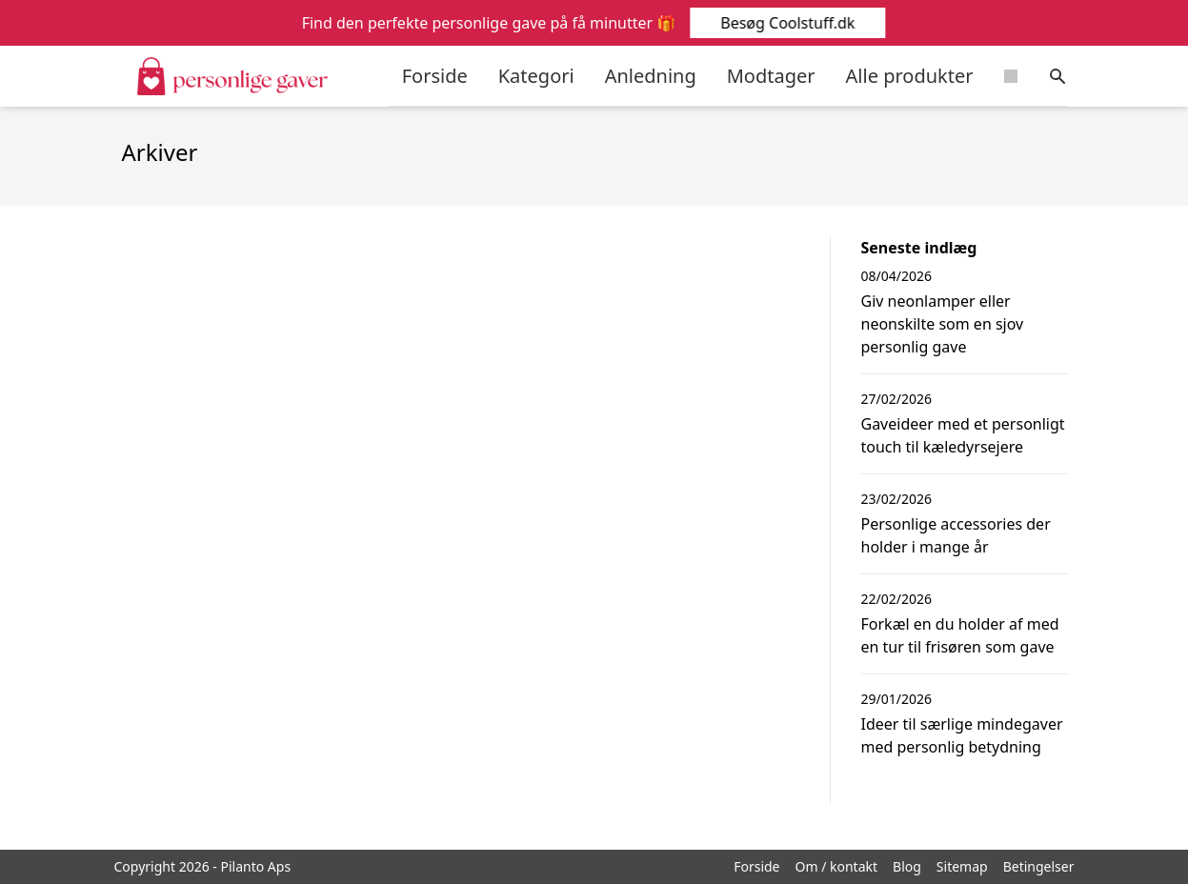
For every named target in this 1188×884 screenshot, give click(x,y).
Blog (907, 866)
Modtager (771, 76)
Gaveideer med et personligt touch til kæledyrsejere (963, 435)
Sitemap (962, 866)
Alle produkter (910, 76)
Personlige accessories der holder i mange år (956, 535)
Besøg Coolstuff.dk (787, 22)
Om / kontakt (836, 866)
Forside (435, 76)
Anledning (650, 76)
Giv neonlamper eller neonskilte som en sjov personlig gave (942, 324)
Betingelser (1039, 866)
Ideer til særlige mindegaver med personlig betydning (962, 735)
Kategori (536, 76)
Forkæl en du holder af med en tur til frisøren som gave (960, 635)
